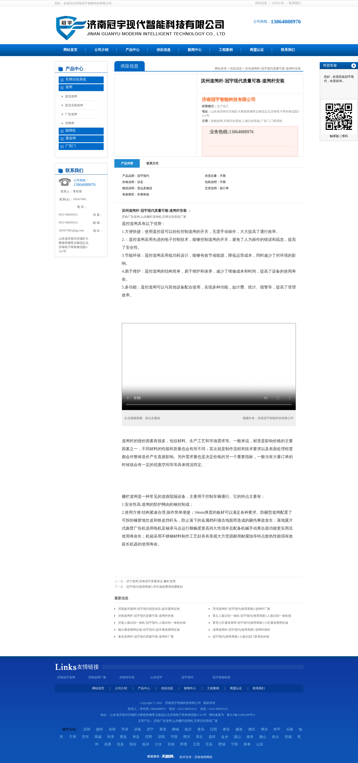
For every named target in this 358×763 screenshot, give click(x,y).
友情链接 (88, 667)
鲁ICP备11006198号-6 (241, 715)
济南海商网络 (203, 757)
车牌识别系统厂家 (174, 216)
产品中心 (132, 50)
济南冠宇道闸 (66, 677)
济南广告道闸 (131, 216)
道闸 (68, 87)
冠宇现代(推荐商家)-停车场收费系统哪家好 (154, 586)
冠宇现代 (187, 677)
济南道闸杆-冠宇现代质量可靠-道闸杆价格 (146, 616)
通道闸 (70, 138)
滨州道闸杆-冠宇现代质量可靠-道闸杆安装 (273, 68)
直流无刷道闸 (74, 105)
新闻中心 (195, 50)
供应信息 (261, 3)
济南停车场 (126, 677)
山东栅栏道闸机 (151, 216)
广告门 (70, 146)
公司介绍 (278, 3)
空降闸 (69, 123)
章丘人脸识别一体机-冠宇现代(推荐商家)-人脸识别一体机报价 (252, 616)
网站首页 (70, 50)
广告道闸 (71, 114)
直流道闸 (71, 96)
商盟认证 (257, 50)
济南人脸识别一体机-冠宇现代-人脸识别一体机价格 (152, 622)
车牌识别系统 (75, 79)
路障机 (70, 130)
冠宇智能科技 (221, 677)
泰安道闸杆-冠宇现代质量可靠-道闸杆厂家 (146, 636)
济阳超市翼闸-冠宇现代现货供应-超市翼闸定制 (149, 609)
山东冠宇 (156, 677)
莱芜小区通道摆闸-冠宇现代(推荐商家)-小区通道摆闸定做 (250, 622)
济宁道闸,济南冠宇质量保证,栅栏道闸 (151, 581)
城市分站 (69, 729)
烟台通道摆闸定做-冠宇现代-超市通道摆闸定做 (149, 629)
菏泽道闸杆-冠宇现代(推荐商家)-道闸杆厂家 (241, 609)
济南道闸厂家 (97, 677)
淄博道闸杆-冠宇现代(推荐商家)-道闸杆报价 (241, 629)
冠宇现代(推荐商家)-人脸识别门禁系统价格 (241, 636)
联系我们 (295, 3)
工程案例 (226, 50)
